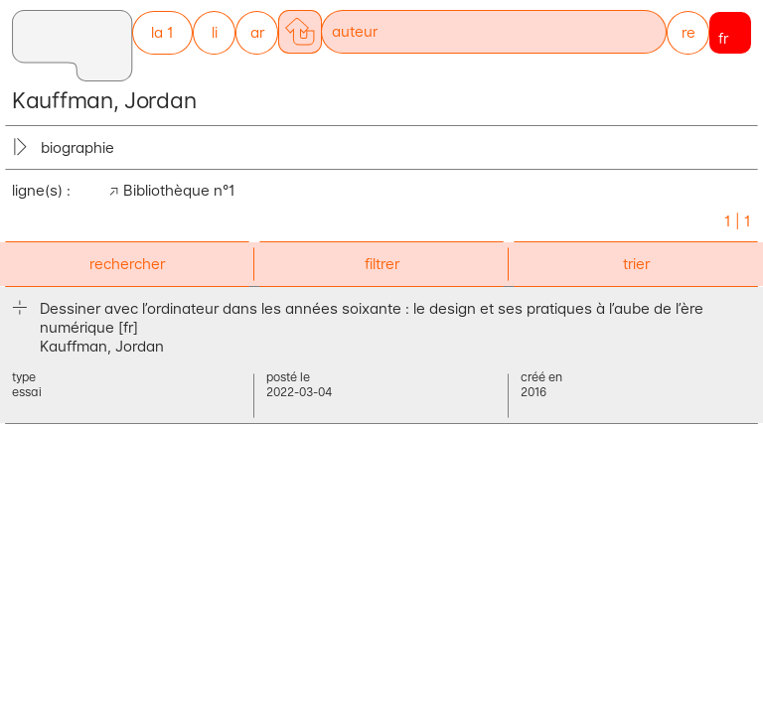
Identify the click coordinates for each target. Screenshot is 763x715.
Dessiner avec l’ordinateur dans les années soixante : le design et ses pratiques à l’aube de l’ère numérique (371, 318)
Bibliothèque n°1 (179, 190)
